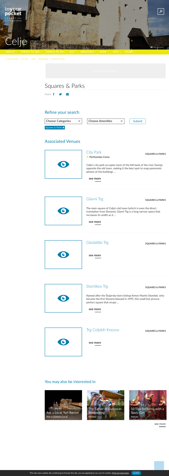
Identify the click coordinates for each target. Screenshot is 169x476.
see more (95, 178)
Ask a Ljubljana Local (56, 417)
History (92, 417)
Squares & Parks (155, 154)
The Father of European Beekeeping (105, 410)
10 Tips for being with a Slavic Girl (147, 410)
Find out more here (120, 473)
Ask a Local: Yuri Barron (62, 412)
